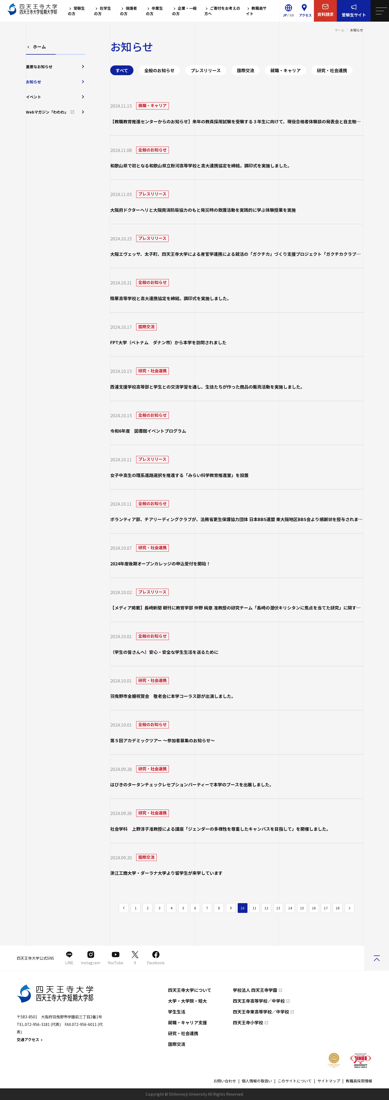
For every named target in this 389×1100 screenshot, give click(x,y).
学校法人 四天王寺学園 (255, 990)
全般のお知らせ (159, 70)
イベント (55, 97)
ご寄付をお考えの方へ (222, 11)
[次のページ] (349, 908)
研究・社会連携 (332, 70)
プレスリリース (206, 70)
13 (278, 908)
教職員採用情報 (359, 1081)
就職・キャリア (285, 70)
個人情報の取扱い (257, 1081)
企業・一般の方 (184, 11)
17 (326, 908)
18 (338, 908)
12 (266, 908)
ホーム (339, 30)
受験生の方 (76, 11)
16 (314, 908)
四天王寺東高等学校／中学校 (261, 1011)
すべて (122, 70)
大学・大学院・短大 (187, 1001)
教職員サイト (256, 11)
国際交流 (245, 70)
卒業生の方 (154, 11)
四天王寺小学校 (248, 1022)
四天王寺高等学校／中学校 (259, 1001)
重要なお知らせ (55, 66)
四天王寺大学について (189, 990)
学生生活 (176, 1011)
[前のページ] (124, 908)
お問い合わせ (224, 1081)
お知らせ (55, 81)
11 (254, 908)
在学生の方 (102, 11)
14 (290, 908)
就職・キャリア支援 (187, 1022)
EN (292, 15)
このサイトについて (295, 1081)
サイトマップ (328, 1081)
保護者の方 (128, 11)
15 (302, 908)
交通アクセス (30, 1039)
